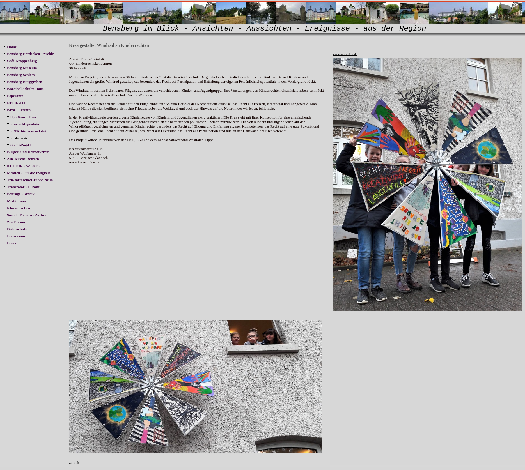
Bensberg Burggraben (23, 82)
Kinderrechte (17, 138)
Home (10, 47)
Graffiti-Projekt (19, 145)
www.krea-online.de (345, 54)
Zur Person (14, 222)
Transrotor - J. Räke (22, 187)
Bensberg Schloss (19, 75)
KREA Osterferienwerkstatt (27, 131)
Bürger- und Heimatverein (26, 152)
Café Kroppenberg (20, 61)
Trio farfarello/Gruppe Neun (28, 180)
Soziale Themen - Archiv (25, 215)
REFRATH (15, 103)
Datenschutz (15, 229)
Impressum (14, 236)
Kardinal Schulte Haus (24, 89)
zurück (74, 462)
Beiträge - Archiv (18, 194)
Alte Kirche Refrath (21, 159)
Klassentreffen (17, 208)
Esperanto (13, 96)
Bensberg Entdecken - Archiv (28, 54)
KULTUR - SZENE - (22, 166)
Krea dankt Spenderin (23, 124)
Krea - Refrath (17, 110)
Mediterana (15, 201)
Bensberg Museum (20, 68)
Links (9, 243)
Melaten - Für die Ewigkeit (26, 173)
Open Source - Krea (21, 117)
